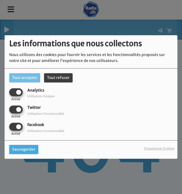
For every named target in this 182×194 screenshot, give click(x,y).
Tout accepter (24, 77)
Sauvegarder (23, 149)
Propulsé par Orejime (159, 149)
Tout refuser (58, 77)
